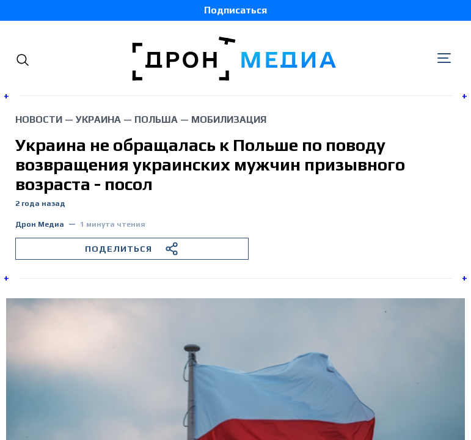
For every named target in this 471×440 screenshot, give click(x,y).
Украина (98, 119)
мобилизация (228, 119)
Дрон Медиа (39, 225)
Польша (156, 119)
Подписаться (235, 10)
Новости (38, 119)
